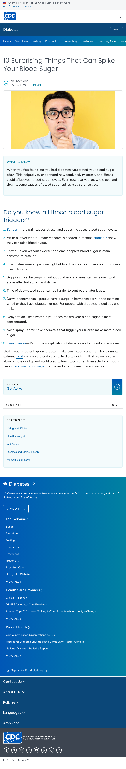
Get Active (13, 444)
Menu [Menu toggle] (116, 29)
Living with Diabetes (18, 428)
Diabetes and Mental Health (23, 452)
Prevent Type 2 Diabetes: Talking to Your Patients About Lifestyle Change (51, 611)
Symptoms (21, 41)
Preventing (70, 41)
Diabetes (10, 29)
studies (100, 238)
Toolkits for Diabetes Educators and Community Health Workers (45, 642)
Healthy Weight (16, 436)
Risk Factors (52, 41)
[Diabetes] (63, 484)
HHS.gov (8, 760)
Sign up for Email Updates (27, 670)
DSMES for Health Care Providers (26, 604)
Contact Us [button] (14, 681)
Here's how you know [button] (17, 6)
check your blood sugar (28, 366)
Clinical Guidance (16, 598)
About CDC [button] (14, 692)
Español (36, 85)
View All (13, 509)
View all (13, 582)
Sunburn (13, 229)
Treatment (87, 41)
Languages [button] (14, 712)
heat (19, 356)
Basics (7, 41)
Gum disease (16, 343)
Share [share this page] (116, 405)
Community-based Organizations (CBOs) (31, 635)
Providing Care (107, 41)
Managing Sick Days (18, 460)
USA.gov (23, 760)
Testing (36, 41)
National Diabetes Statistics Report (27, 648)
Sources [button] (16, 405)
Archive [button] (11, 723)
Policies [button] (11, 702)
